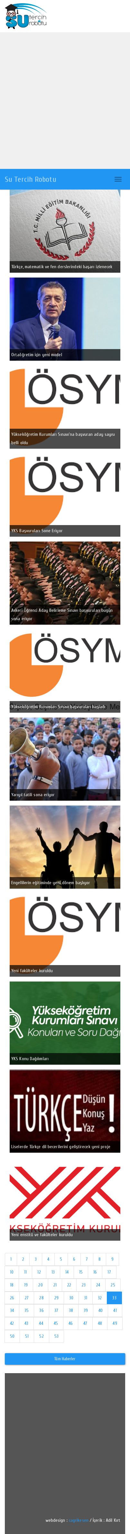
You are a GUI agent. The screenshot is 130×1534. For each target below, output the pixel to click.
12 (39, 1272)
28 (41, 1298)
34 (12, 1310)
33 (114, 1298)
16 (95, 1272)
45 (56, 1323)
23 (84, 1285)
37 (56, 1310)
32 (100, 1298)
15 (81, 1272)
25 (113, 1285)
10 (12, 1272)
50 (12, 1336)
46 (71, 1323)
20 (40, 1285)
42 (12, 1323)
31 (85, 1298)
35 (26, 1310)
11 (25, 1272)
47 (85, 1323)
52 (41, 1336)
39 (86, 1310)
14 (67, 1272)
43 (26, 1323)
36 (41, 1310)
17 (109, 1272)
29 (56, 1298)
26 (12, 1298)
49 (115, 1323)
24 (98, 1285)
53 (56, 1336)
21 (55, 1285)
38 (71, 1310)
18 (12, 1285)
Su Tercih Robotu (30, 179)
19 (26, 1285)
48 (100, 1323)
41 (114, 1310)
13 (53, 1272)
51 (27, 1336)
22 (69, 1285)
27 (27, 1298)
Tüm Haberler (64, 1358)
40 (100, 1310)
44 (41, 1323)
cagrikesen (78, 1520)
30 (71, 1298)
